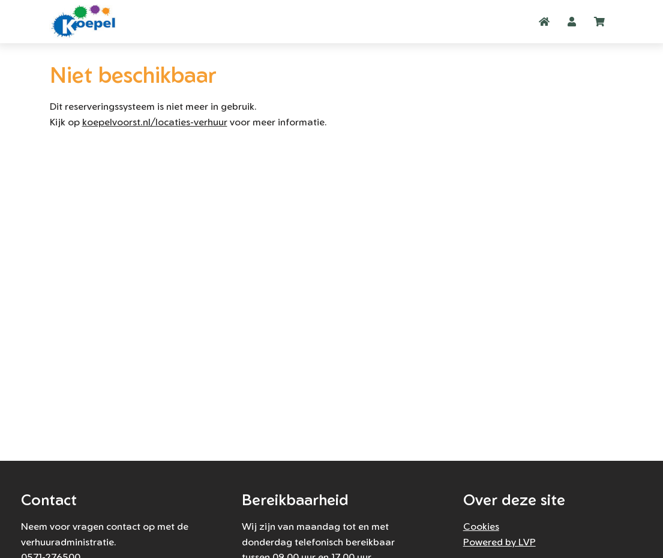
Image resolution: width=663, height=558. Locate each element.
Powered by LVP (499, 542)
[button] (572, 22)
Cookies (481, 526)
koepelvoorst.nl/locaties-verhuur (154, 122)
